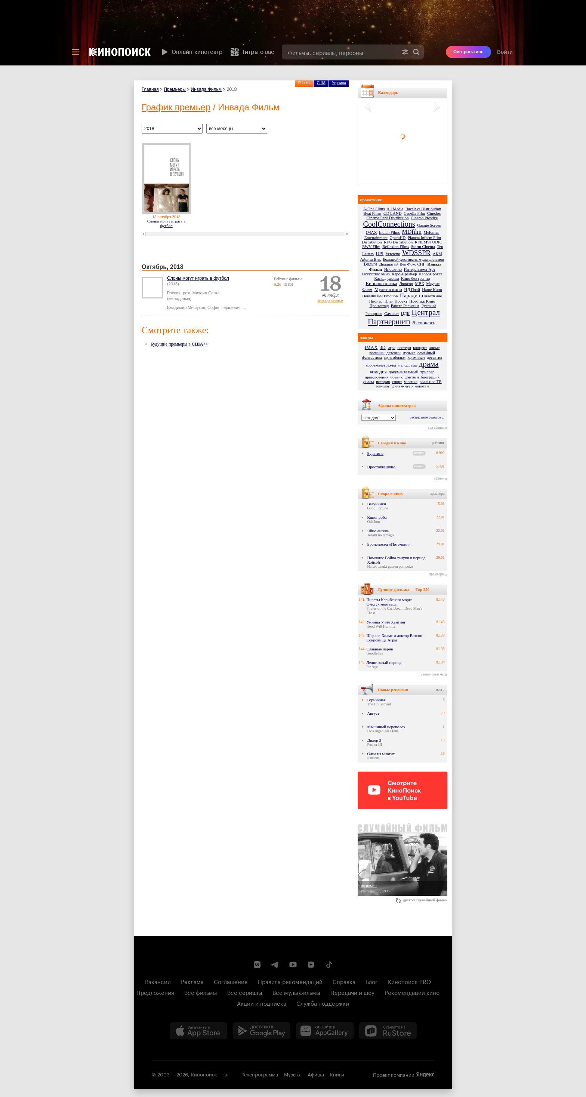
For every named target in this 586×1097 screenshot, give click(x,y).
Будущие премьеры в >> (179, 344)
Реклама (192, 981)
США (321, 83)
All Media (394, 208)
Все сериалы (244, 991)
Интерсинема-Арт (419, 269)
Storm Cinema (423, 246)
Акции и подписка (261, 1002)
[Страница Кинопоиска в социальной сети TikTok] (328, 964)
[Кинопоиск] (120, 52)
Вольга (370, 264)
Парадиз (410, 295)
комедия (378, 371)
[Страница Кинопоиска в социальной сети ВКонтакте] (257, 964)
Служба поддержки (322, 1002)
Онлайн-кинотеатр (191, 52)
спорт (397, 381)
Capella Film (414, 213)
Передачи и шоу (352, 991)
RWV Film (371, 246)
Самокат (391, 313)
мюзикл (410, 381)
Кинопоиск (204, 1074)
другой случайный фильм (421, 900)
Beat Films (373, 213)
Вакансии (158, 981)
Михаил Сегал (206, 293)
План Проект (396, 301)
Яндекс (425, 1074)
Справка (344, 981)
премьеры (437, 574)
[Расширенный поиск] (405, 52)
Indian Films (389, 232)
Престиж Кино (422, 301)
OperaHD (398, 237)
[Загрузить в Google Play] (261, 1030)
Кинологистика (381, 283)
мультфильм (394, 357)
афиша (439, 478)
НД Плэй (412, 289)
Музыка (293, 1074)
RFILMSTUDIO (428, 242)
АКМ (437, 253)
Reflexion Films (395, 246)
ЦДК (405, 313)
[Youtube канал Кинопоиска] (293, 964)
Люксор (406, 283)
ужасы (368, 381)
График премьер (176, 107)
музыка (409, 352)
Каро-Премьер (404, 274)
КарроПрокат (430, 274)
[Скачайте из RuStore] (388, 1030)
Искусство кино (376, 274)
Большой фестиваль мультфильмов (413, 259)
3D (383, 347)
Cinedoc (434, 213)
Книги (337, 1074)
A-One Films (374, 208)
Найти (416, 52)
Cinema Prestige (424, 217)
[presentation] (293, 32)
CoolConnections (389, 224)
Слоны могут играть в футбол (166, 223)
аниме (434, 347)
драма (429, 363)
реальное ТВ (431, 381)
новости (422, 386)
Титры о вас (252, 52)
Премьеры (174, 89)
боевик (397, 377)
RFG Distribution (398, 242)
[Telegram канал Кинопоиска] (275, 964)
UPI (379, 253)
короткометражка (381, 365)
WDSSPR (416, 253)
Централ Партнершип (404, 317)
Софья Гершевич (223, 307)
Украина (339, 83)
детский (393, 352)
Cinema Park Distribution (388, 217)
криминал (416, 357)
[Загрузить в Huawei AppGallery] (325, 1030)
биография (430, 377)
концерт (420, 347)
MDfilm (411, 232)
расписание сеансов (425, 417)
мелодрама (407, 365)
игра (391, 347)
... (244, 307)
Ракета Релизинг (405, 305)
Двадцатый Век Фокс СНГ (402, 264)
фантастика (372, 357)
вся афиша (436, 427)
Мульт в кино (388, 289)
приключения (376, 377)
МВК (419, 283)
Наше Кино (432, 289)
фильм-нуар (402, 386)
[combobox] (340, 52)
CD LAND (392, 213)
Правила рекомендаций (290, 981)
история (383, 381)
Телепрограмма (260, 1074)
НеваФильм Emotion (380, 296)
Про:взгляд (379, 305)
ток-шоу (383, 386)
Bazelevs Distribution (423, 208)
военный (377, 352)
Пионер (376, 301)
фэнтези (412, 377)
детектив (434, 357)
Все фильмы (200, 991)
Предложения (155, 991)
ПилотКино (432, 296)
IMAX (371, 232)
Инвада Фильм (206, 89)
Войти (505, 52)
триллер (427, 372)
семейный (426, 352)
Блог (372, 981)
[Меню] (75, 52)
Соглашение (231, 981)
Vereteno (393, 253)
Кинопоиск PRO (409, 981)
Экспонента (424, 322)
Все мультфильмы (296, 991)
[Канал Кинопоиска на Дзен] (310, 964)
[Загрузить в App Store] (198, 1030)
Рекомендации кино (412, 991)
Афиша (316, 1074)
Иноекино (393, 269)
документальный (403, 372)
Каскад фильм (386, 278)
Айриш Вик (370, 259)
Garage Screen (429, 225)
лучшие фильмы (431, 674)
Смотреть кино (468, 51)
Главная (150, 89)
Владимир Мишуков (186, 307)
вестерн (404, 347)
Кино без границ (415, 278)
